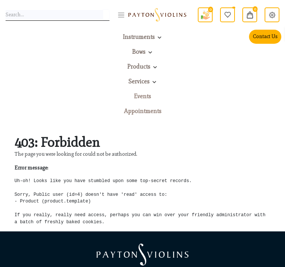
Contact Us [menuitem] (265, 36)
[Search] (106, 14)
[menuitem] (142, 96)
